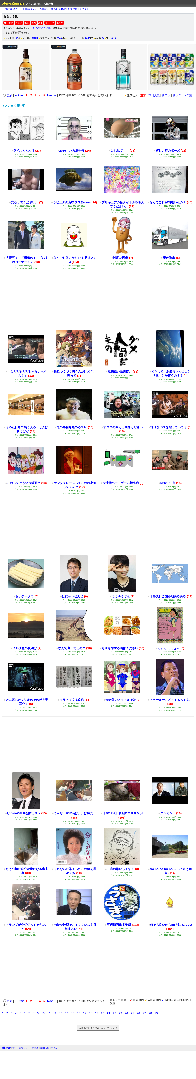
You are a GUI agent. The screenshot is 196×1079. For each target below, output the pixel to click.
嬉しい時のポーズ (168, 150)
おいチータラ (25, 596)
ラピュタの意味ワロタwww (72, 202)
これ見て (120, 150)
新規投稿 (72, 9)
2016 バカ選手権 (71, 150)
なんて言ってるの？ (71, 648)
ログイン (84, 9)
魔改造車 (168, 257)
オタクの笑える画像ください (123, 427)
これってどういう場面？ (23, 483)
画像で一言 (167, 483)
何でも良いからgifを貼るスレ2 (171, 924)
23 (120, 1013)
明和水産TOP (58, 9)
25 (132, 1013)
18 (90, 1013)
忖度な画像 (120, 257)
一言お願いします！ (120, 869)
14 (66, 1013)
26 (138, 1013)
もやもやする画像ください (120, 648)
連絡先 (54, 1047)
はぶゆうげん (121, 596)
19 (96, 1013)
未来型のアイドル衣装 (120, 699)
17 (84, 1013)
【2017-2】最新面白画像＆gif (123, 813)
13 (61, 1013)
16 (78, 1013)
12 (55, 1013)
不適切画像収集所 (119, 924)
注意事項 (34, 1047)
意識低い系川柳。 (120, 371)
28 (150, 1013)
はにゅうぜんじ (72, 596)
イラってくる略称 (72, 699)
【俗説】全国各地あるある (168, 596)
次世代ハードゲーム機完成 (120, 483)
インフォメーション (42, 27)
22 (114, 1013)
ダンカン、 (167, 813)
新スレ (166, 95)
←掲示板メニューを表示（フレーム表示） (26, 9)
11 (49, 1013)
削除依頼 (44, 1047)
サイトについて (20, 1047)
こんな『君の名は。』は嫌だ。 (75, 813)
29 (156, 1013)
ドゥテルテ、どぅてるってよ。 (171, 699)
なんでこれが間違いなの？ (168, 202)
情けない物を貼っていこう (168, 427)
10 (43, 1013)
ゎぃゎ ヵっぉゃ (169, 648)
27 (144, 1013)
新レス (177, 95)
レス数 (187, 95)
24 (126, 1013)
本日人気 (154, 95)
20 (102, 1013)
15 (73, 1013)
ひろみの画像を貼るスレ (23, 813)
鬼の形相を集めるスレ (72, 427)
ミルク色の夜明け (25, 648)
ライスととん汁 (23, 150)
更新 (7, 95)
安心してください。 (24, 202)
